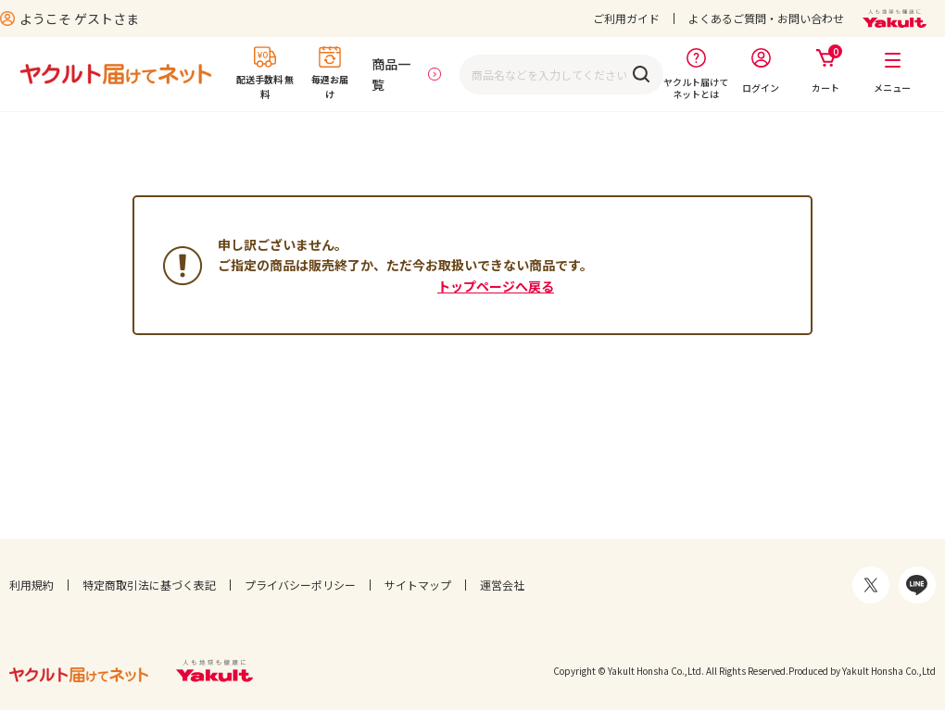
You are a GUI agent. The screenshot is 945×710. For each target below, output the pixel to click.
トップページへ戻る (495, 286)
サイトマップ (417, 584)
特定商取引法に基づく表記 (149, 584)
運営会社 (502, 584)
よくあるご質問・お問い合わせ (766, 18)
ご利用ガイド (626, 18)
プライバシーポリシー (300, 584)
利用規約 (31, 584)
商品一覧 (391, 74)
